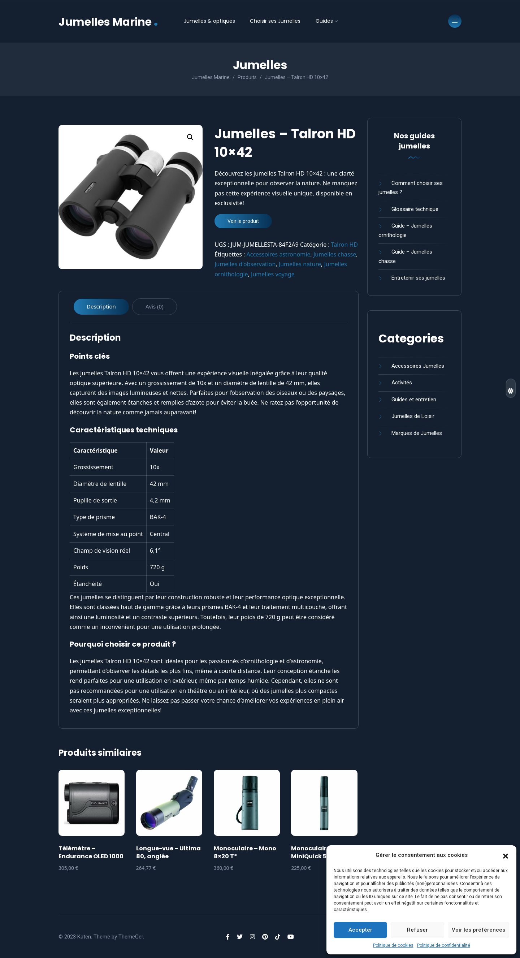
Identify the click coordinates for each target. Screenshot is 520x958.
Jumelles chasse (334, 254)
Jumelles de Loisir (412, 416)
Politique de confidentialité (443, 945)
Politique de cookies (393, 945)
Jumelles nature (300, 264)
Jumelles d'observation (245, 264)
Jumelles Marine (108, 21)
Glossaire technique (414, 209)
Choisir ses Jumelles (275, 21)
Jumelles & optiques (209, 21)
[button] (505, 855)
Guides (324, 21)
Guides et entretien (413, 399)
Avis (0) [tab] (155, 306)
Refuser (417, 930)
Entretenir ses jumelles (418, 278)
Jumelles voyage (273, 274)
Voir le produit (243, 221)
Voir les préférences (478, 930)
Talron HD (344, 245)
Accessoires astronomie (279, 254)
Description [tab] (101, 306)
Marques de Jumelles (416, 433)
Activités (401, 382)
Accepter (360, 930)
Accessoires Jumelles (417, 366)
